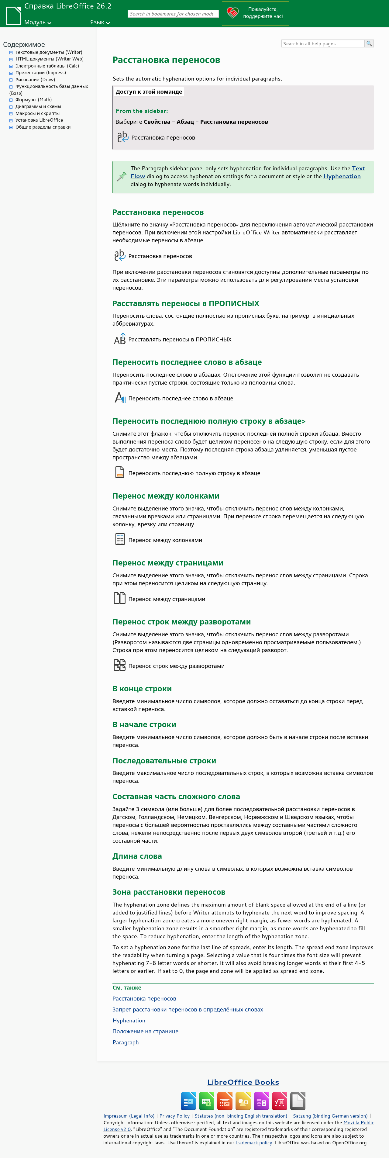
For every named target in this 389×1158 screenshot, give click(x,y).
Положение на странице (145, 1031)
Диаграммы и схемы (38, 106)
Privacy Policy (174, 1115)
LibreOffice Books (243, 1082)
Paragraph (125, 1042)
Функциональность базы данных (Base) (48, 89)
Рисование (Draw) (35, 79)
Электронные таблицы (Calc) (47, 66)
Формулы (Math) (33, 99)
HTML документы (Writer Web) (49, 59)
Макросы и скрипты (37, 113)
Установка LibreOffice (39, 120)
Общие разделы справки (43, 127)
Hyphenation (128, 1020)
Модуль (35, 22)
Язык (97, 22)
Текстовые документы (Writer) (48, 52)
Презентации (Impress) (40, 72)
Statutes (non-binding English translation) (240, 1115)
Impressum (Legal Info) (129, 1115)
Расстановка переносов (144, 998)
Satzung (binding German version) (330, 1115)
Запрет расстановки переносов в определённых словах (187, 1009)
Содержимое (24, 44)
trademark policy (254, 1142)
